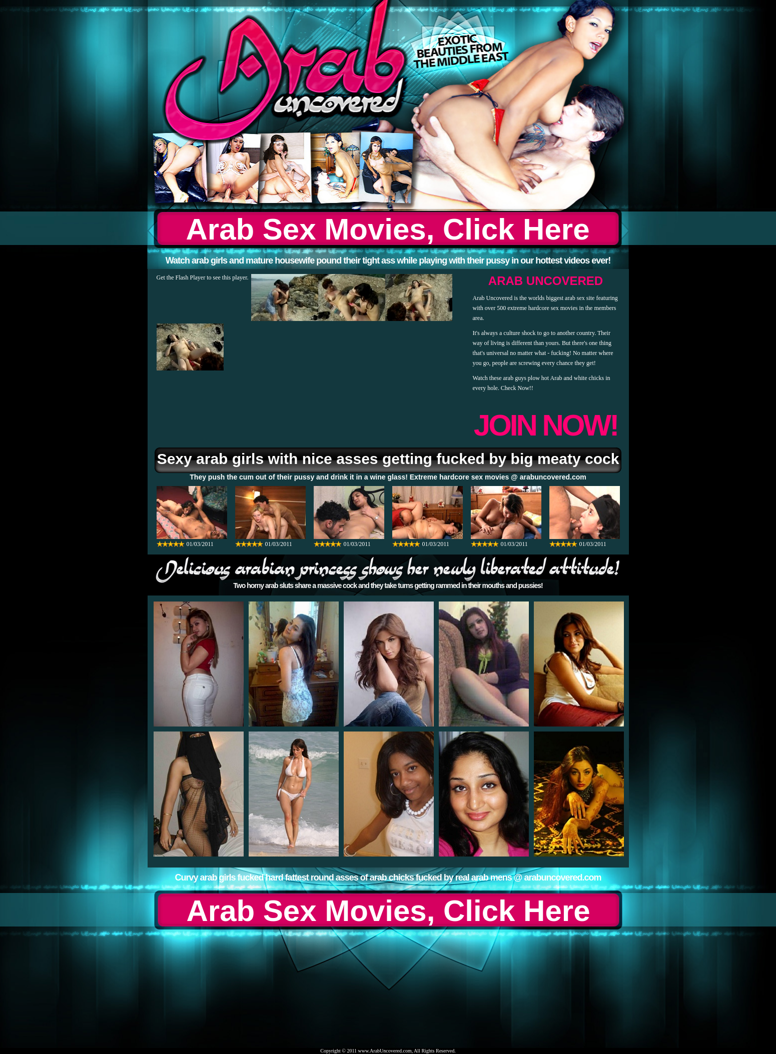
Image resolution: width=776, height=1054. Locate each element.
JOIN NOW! (545, 425)
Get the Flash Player (181, 277)
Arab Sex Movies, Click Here (387, 229)
